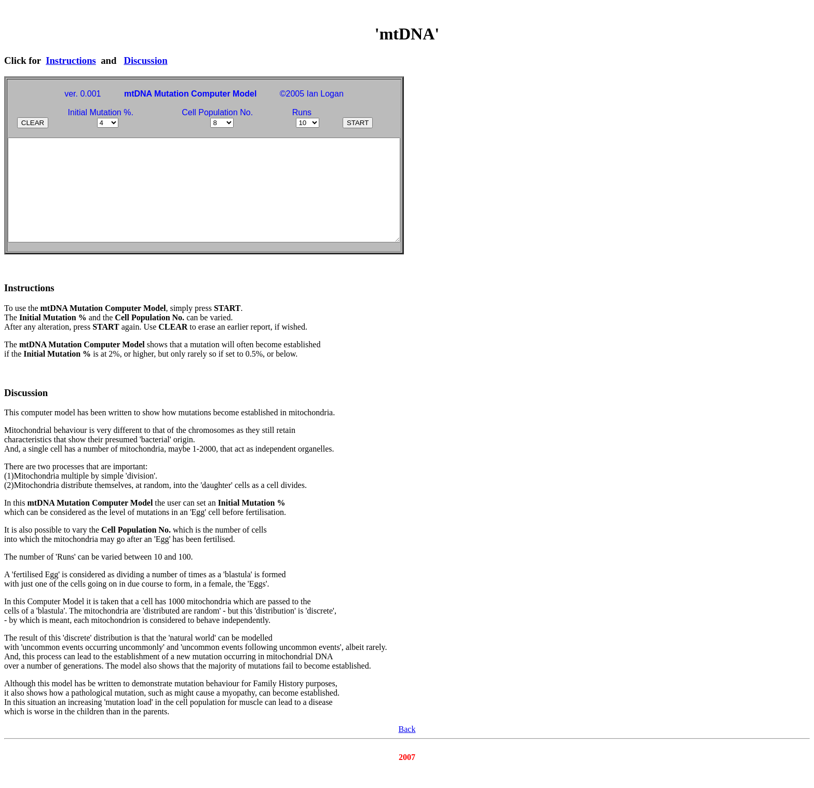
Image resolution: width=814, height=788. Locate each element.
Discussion (145, 60)
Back (407, 750)
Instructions (71, 60)
